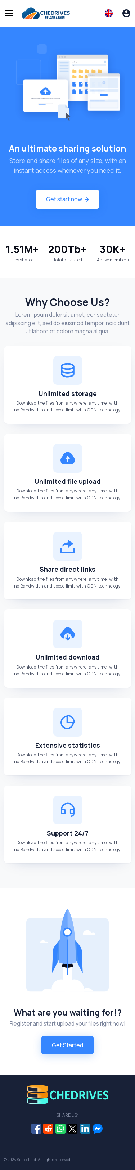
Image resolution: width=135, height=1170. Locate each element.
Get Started (67, 1045)
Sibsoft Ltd (26, 1159)
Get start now (67, 199)
